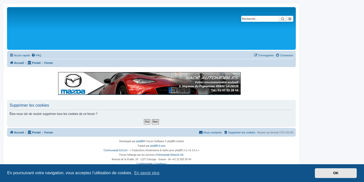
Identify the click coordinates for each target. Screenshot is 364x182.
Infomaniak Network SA (170, 154)
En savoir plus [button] (146, 173)
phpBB (140, 141)
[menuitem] (36, 55)
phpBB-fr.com (157, 145)
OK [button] (336, 173)
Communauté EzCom (116, 150)
